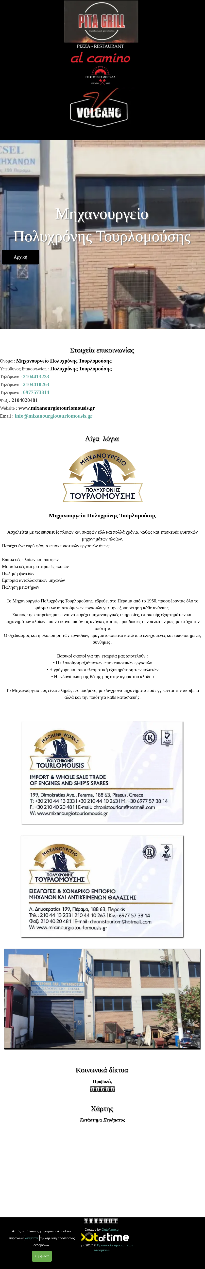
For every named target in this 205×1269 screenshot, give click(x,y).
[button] (102, 720)
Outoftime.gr (111, 1229)
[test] (20, 257)
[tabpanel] (102, 388)
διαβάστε (31, 1238)
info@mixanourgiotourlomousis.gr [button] (54, 416)
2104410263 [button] (36, 384)
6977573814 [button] (36, 392)
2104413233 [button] (36, 376)
